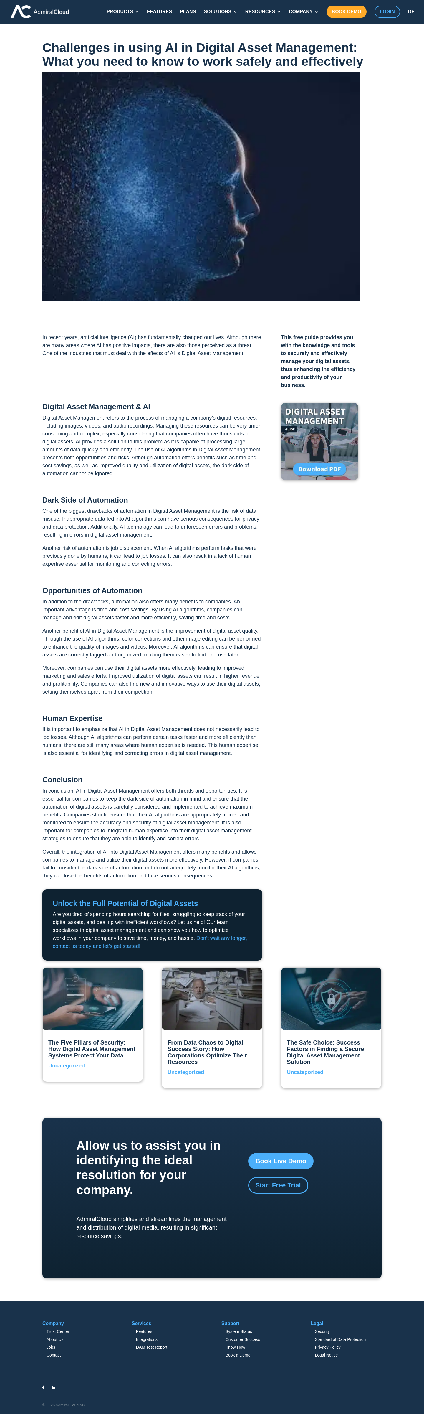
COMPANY (301, 11)
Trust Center (58, 1331)
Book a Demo (238, 1355)
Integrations (147, 1339)
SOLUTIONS (217, 11)
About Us (55, 1339)
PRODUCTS (120, 11)
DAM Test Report (151, 1347)
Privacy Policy (327, 1347)
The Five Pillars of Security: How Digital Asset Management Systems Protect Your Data (91, 1049)
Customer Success (243, 1339)
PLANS (188, 12)
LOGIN (387, 11)
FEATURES (159, 12)
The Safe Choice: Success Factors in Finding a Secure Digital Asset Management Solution (325, 1052)
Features (144, 1331)
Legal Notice (326, 1355)
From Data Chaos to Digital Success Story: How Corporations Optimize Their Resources (207, 1052)
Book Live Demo (281, 1161)
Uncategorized (66, 1066)
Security (322, 1331)
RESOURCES (260, 11)
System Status (239, 1331)
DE (411, 12)
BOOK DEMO (346, 11)
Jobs (51, 1347)
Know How (235, 1347)
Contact (54, 1355)
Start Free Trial (278, 1185)
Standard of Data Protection (340, 1339)
